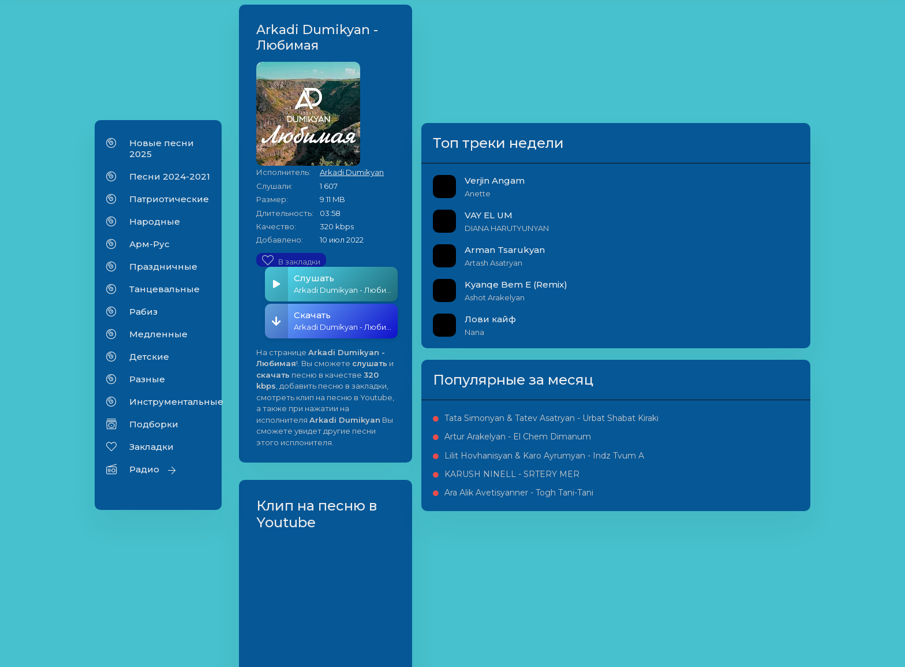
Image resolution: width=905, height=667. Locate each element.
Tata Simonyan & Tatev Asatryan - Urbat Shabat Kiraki (751, 466)
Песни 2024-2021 (169, 180)
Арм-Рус (149, 248)
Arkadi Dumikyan (464, 56)
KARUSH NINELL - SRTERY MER (744, 579)
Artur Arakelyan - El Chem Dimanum (744, 503)
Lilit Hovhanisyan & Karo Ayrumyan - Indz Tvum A (750, 542)
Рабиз (143, 315)
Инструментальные (169, 405)
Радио (144, 473)
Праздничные (163, 270)
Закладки (151, 450)
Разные (147, 383)
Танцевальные (164, 293)
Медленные (158, 338)
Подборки (153, 428)
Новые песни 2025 (161, 152)
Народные (154, 225)
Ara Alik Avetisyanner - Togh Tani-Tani (750, 611)
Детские (149, 360)
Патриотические (169, 203)
